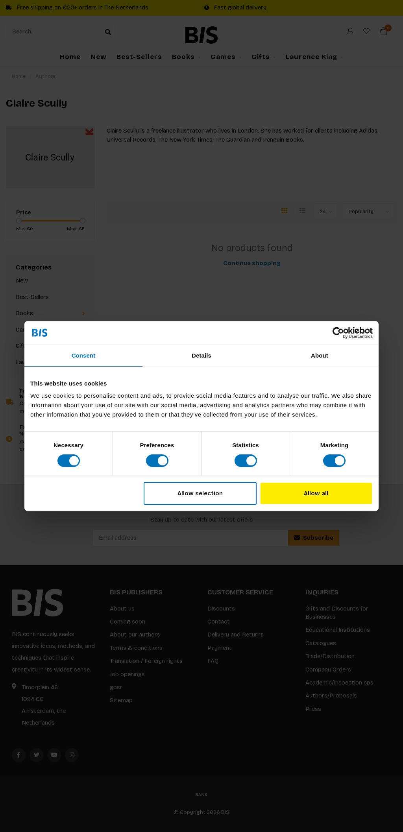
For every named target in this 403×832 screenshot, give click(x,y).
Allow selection (200, 493)
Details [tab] (201, 355)
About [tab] (319, 355)
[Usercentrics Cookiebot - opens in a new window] (338, 333)
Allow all (316, 493)
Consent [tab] (84, 355)
